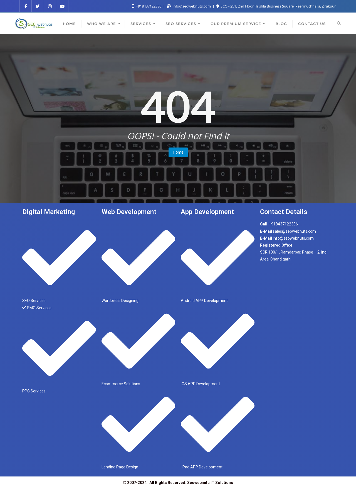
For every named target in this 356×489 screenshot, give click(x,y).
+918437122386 (147, 6)
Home (178, 152)
